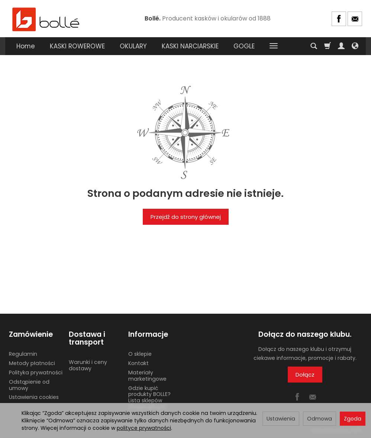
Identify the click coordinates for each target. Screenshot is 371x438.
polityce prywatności (144, 428)
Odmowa (319, 418)
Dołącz (305, 374)
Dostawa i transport (87, 338)
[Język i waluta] (355, 46)
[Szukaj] (314, 46)
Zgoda (352, 418)
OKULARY (133, 46)
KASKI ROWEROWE (77, 46)
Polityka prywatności (35, 372)
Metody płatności (32, 363)
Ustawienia (281, 418)
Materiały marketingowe (147, 376)
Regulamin (23, 354)
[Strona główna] (46, 18)
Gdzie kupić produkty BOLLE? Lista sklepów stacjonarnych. (149, 397)
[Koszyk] (327, 46)
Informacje (148, 334)
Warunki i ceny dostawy (88, 365)
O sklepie (140, 354)
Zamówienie (31, 334)
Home (25, 46)
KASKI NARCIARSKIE (190, 46)
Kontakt (138, 363)
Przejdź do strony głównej (186, 217)
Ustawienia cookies (34, 397)
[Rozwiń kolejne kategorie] (273, 46)
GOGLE (244, 46)
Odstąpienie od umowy (29, 385)
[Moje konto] (341, 46)
